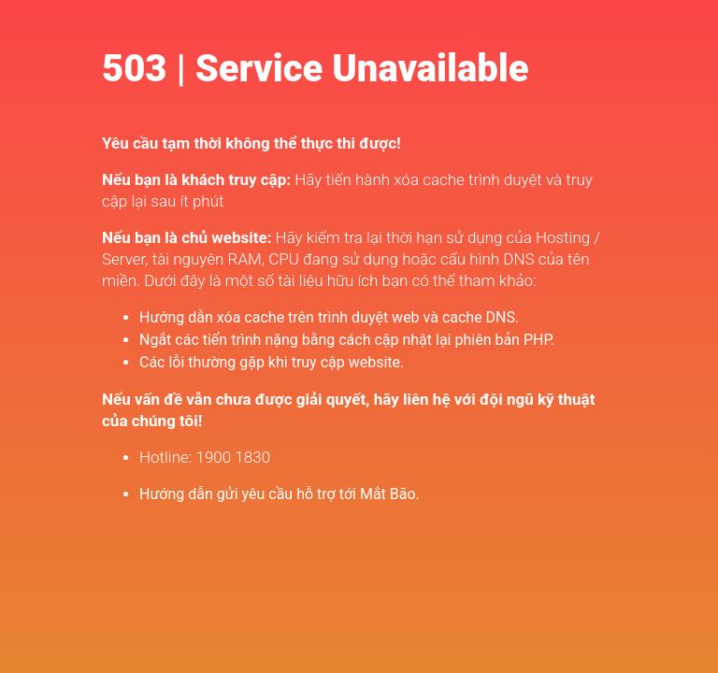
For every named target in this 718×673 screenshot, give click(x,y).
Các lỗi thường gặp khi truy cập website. (271, 362)
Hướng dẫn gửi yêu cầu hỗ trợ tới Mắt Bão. (279, 494)
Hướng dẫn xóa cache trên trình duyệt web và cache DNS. (329, 317)
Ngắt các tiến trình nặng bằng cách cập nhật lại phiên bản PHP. (346, 340)
